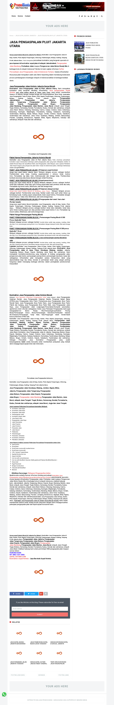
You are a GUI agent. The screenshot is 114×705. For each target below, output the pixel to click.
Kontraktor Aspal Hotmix (19, 559)
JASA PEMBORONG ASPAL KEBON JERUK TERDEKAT (39, 643)
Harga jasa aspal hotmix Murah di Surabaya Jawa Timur (30, 191)
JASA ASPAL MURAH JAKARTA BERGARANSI (17, 643)
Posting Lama (64, 675)
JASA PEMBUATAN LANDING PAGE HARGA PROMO (92, 45)
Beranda (41, 675)
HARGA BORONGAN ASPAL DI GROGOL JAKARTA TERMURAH (59, 643)
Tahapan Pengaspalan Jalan (39, 473)
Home (11, 35)
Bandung (30, 397)
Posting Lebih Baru (18, 675)
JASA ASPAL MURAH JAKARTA (25, 35)
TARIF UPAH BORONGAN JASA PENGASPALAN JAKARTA (58, 663)
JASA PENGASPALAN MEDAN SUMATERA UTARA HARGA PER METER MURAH (94, 57)
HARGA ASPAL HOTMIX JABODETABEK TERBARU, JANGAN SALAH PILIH (38, 663)
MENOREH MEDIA (82, 700)
